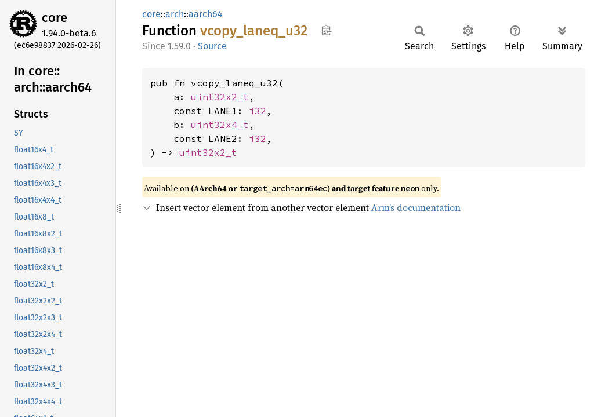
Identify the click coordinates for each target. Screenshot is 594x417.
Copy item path (326, 30)
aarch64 (206, 14)
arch (174, 14)
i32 (257, 110)
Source (212, 46)
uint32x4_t (220, 124)
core (54, 17)
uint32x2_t (220, 97)
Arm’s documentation (416, 207)
